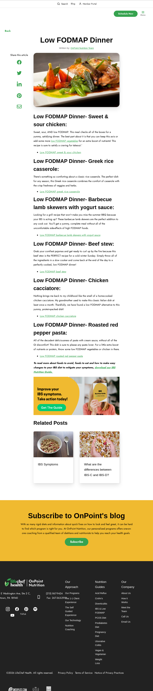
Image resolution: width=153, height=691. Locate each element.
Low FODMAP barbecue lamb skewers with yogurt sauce (70, 238)
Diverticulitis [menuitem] (101, 610)
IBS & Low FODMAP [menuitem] (100, 617)
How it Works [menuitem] (127, 604)
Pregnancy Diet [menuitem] (100, 640)
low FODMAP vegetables (64, 142)
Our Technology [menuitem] (73, 627)
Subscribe (76, 547)
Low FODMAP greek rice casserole (60, 193)
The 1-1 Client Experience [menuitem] (72, 606)
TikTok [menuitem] (23, 619)
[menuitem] (7, 614)
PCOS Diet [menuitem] (100, 624)
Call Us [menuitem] (124, 619)
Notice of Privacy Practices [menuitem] (109, 676)
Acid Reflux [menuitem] (100, 599)
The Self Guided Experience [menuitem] (70, 617)
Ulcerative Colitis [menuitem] (100, 650)
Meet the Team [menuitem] (125, 612)
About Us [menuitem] (125, 599)
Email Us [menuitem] (125, 624)
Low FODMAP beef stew (53, 275)
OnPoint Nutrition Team (82, 48)
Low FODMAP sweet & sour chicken (60, 153)
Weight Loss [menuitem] (101, 666)
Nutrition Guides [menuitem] (100, 590)
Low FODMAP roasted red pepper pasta (61, 361)
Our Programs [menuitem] (72, 599)
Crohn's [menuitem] (98, 604)
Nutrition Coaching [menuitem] (70, 634)
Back (8, 31)
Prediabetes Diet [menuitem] (101, 631)
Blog (73, 3)
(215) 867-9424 (54, 599)
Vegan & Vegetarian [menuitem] (100, 659)
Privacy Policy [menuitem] (65, 676)
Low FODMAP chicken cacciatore (58, 320)
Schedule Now (125, 13)
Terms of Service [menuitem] (83, 676)
